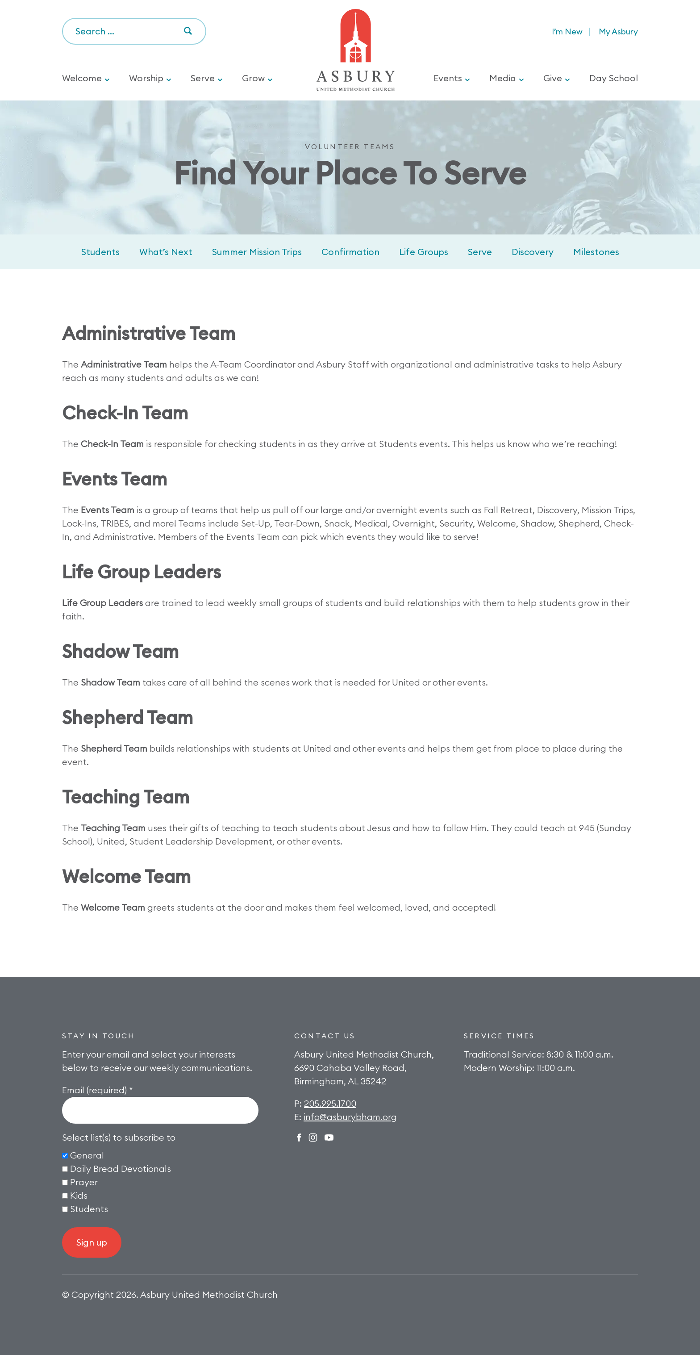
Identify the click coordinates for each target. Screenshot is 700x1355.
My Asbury (618, 31)
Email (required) (97, 1090)
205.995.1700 (330, 1103)
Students (100, 251)
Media (502, 78)
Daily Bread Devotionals (120, 1168)
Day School (613, 78)
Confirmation (350, 251)
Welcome (82, 78)
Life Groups (423, 251)
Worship (146, 78)
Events (447, 78)
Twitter (329, 1137)
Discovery (533, 251)
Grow (253, 78)
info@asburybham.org (350, 1116)
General (87, 1155)
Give (552, 78)
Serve (203, 78)
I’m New (567, 31)
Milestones (596, 251)
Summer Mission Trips (257, 251)
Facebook (299, 1137)
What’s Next (165, 251)
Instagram (313, 1137)
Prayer (84, 1182)
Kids (79, 1195)
